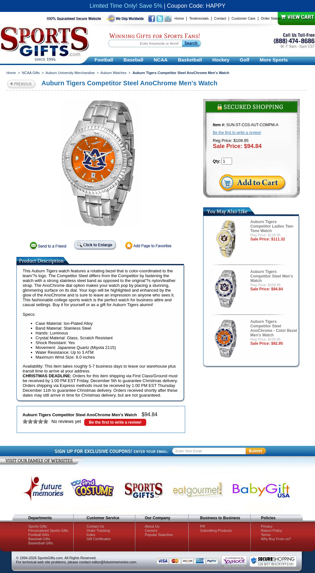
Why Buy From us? (276, 539)
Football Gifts (38, 535)
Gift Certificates (98, 539)
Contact (220, 18)
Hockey (220, 59)
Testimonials (199, 18)
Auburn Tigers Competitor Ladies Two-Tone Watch (272, 226)
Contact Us (95, 526)
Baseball (133, 59)
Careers (151, 530)
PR (202, 526)
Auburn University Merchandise (70, 73)
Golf (244, 59)
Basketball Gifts (40, 543)
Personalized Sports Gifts (48, 530)
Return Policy (271, 530)
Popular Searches (159, 535)
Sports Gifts (37, 526)
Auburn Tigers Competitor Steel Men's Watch (271, 276)
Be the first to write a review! (115, 422)
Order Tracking (98, 530)
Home (179, 18)
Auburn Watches (114, 73)
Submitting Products (216, 530)
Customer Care (243, 18)
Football (103, 59)
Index (90, 535)
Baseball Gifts (39, 539)
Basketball (190, 59)
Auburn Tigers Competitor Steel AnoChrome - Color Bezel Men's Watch (273, 328)
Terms (266, 535)
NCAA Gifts (31, 73)
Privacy (267, 526)
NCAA (160, 59)
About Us (152, 526)
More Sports (274, 59)
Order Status (271, 18)
